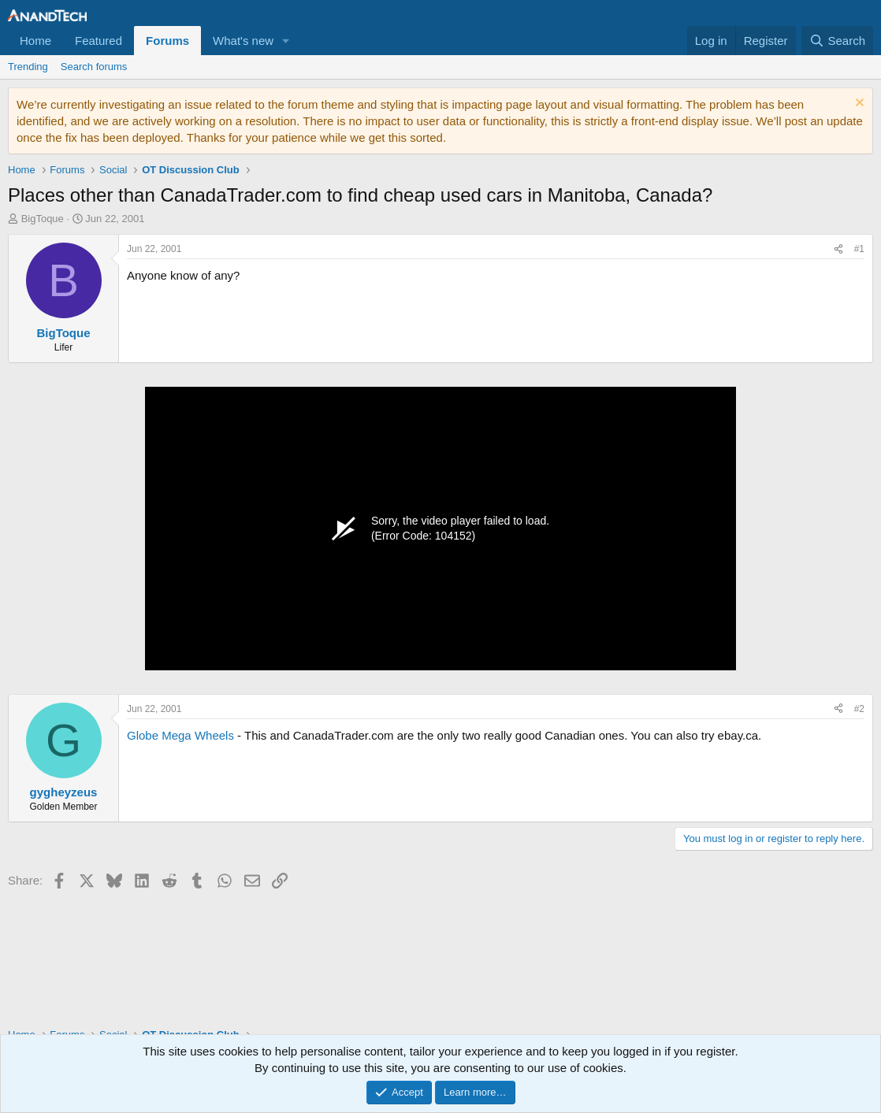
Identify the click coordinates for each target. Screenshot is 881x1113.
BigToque (42, 218)
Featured (98, 40)
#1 (859, 248)
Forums (167, 40)
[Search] (837, 40)
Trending (28, 66)
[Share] (838, 249)
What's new (243, 40)
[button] (286, 40)
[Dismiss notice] (857, 104)
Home (35, 40)
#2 (859, 708)
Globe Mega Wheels (180, 735)
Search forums (94, 66)
